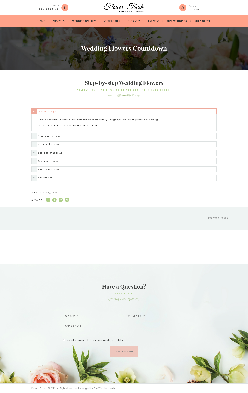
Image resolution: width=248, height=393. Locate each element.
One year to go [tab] (44, 111)
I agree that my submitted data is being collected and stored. (96, 340)
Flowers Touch (39, 388)
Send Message (124, 351)
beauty (46, 192)
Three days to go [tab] (45, 169)
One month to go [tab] (45, 161)
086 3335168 (49, 9)
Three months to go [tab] (47, 153)
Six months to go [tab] (45, 144)
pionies (56, 192)
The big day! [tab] (43, 178)
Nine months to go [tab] (46, 136)
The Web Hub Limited (105, 388)
